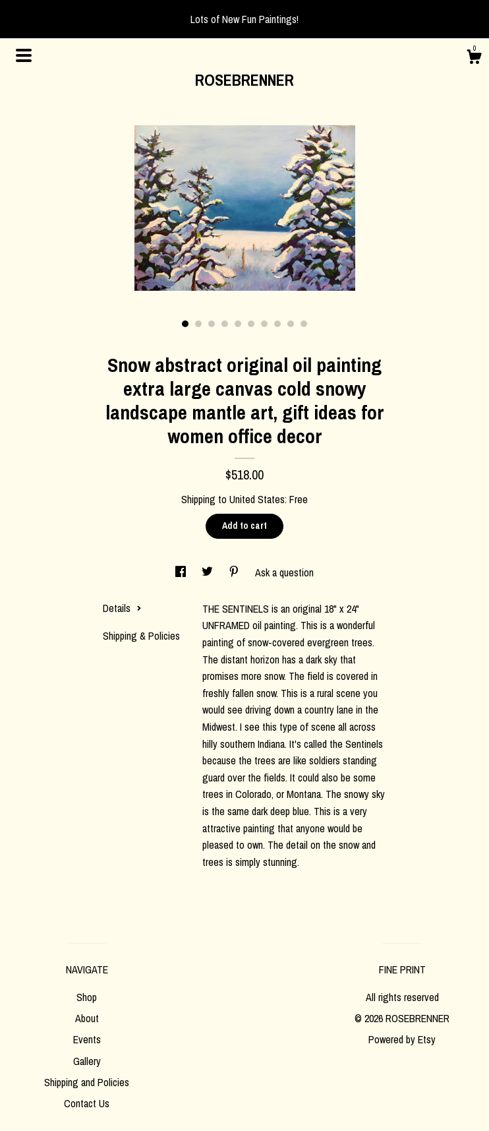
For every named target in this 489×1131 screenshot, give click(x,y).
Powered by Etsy (402, 1039)
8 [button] (277, 324)
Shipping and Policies (86, 1082)
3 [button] (211, 324)
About (87, 1018)
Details (122, 608)
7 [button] (264, 324)
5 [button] (238, 324)
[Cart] (474, 59)
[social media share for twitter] (209, 572)
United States (257, 499)
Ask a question (284, 572)
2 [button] (198, 324)
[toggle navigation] (24, 55)
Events (87, 1039)
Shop (86, 997)
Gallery (87, 1061)
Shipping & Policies (141, 635)
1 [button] (185, 324)
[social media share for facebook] (181, 572)
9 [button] (290, 324)
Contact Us (86, 1103)
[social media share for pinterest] (235, 572)
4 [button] (224, 324)
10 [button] (304, 324)
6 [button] (251, 324)
